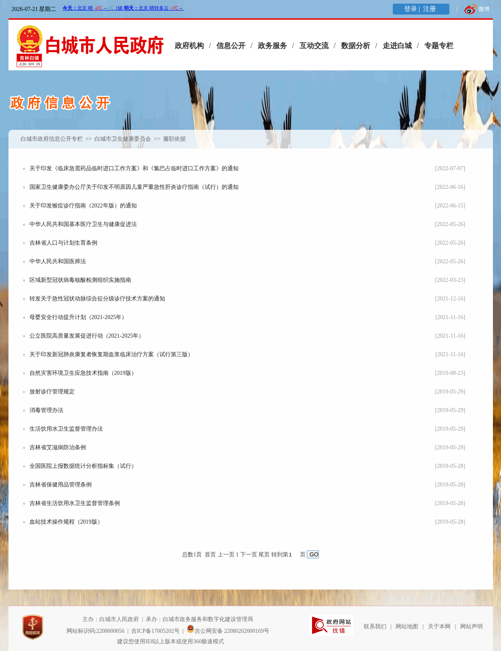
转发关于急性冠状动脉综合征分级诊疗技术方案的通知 (97, 299)
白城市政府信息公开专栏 (52, 139)
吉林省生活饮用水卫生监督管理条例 (74, 503)
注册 (430, 8)
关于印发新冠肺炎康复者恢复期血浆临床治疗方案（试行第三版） (111, 354)
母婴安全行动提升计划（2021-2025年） (78, 317)
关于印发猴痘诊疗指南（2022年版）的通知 (83, 206)
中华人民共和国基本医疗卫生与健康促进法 (83, 224)
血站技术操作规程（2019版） (66, 522)
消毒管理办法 (46, 410)
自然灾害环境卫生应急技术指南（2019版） (83, 373)
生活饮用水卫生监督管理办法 (66, 429)
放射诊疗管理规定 (52, 392)
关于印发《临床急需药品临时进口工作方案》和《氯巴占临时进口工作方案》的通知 (134, 168)
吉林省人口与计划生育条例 (63, 243)
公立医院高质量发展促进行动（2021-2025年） (87, 336)
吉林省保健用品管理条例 (60, 485)
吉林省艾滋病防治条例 (57, 447)
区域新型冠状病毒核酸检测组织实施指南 (80, 280)
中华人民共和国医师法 (57, 261)
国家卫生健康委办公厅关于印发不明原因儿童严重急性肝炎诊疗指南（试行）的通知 (134, 187)
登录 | (412, 8)
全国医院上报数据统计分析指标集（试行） (83, 466)
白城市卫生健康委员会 (123, 139)
